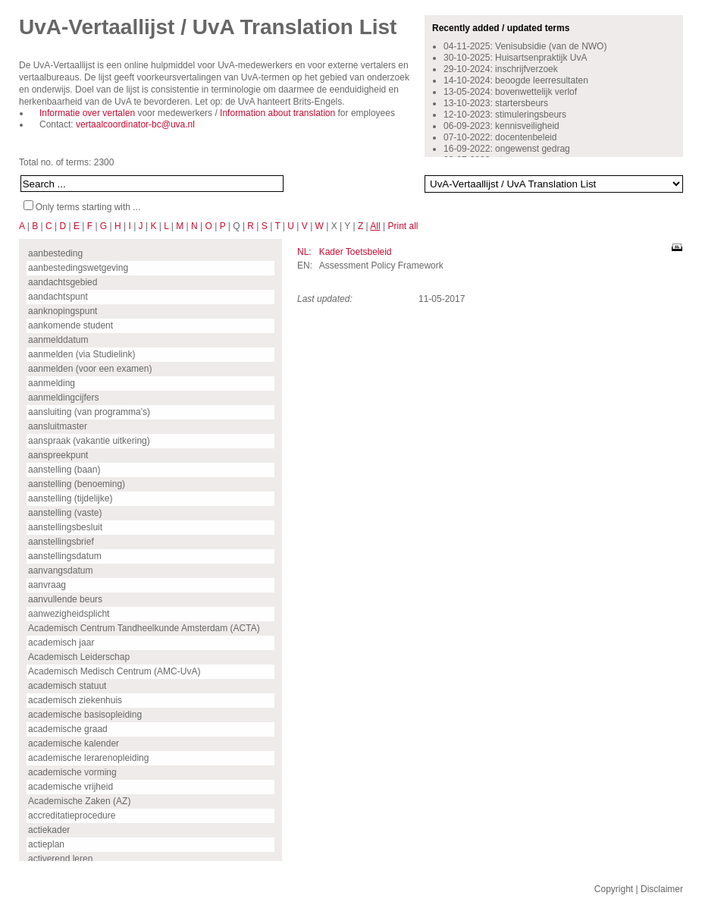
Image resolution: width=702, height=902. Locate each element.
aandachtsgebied (62, 282)
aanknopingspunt (62, 311)
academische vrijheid (70, 786)
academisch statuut (67, 685)
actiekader (49, 830)
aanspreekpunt (58, 455)
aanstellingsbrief (61, 541)
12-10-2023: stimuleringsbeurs (504, 114)
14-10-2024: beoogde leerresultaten (515, 80)
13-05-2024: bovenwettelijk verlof (510, 91)
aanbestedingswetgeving (78, 267)
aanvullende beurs (65, 599)
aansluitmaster (57, 426)
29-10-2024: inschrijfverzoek (500, 69)
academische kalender (73, 743)
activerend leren (60, 858)
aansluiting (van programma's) (89, 412)
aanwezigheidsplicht (68, 613)
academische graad (68, 729)
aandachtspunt (58, 296)
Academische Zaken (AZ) (79, 801)
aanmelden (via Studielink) (81, 354)
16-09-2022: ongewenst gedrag (506, 148)
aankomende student (70, 325)
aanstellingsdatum (65, 556)
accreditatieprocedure (71, 815)
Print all (402, 226)
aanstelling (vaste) (65, 513)
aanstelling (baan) (64, 469)
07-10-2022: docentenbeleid (499, 137)
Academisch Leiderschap (79, 657)
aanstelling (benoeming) (76, 484)
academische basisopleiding (85, 714)
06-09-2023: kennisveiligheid (501, 126)
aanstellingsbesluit (65, 527)
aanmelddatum (58, 340)
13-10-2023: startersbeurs (495, 103)
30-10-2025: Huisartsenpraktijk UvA (515, 57)
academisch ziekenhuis (75, 700)
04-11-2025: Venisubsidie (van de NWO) (524, 46)
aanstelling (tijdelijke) (70, 498)
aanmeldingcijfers (63, 397)
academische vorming (72, 772)
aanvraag (47, 585)
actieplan (46, 844)
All (375, 226)
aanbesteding (55, 253)
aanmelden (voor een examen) (90, 368)
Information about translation (277, 113)
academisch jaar (61, 642)
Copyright (613, 889)
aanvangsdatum (60, 570)
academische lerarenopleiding (88, 758)
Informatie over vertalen (87, 113)
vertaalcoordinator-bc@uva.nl (135, 124)
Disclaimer (662, 889)
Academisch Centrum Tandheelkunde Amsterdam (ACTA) (144, 628)
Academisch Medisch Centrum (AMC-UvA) (114, 671)
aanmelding (51, 383)
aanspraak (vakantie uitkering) (89, 440)
